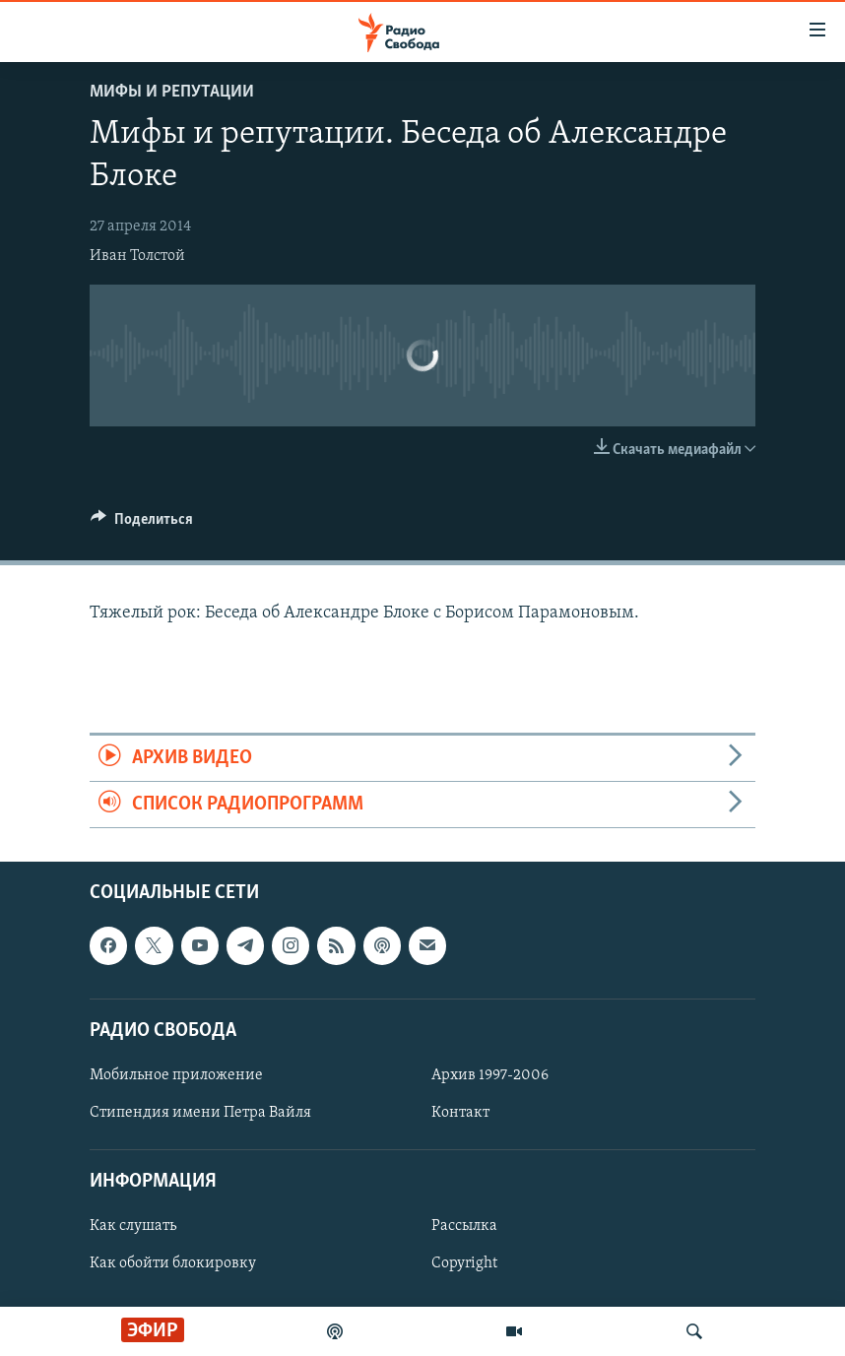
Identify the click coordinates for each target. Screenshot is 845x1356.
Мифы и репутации (172, 92)
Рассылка (464, 1227)
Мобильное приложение (176, 1075)
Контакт (460, 1113)
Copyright (464, 1264)
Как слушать (133, 1227)
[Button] (142, 524)
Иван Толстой (137, 256)
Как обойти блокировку (173, 1264)
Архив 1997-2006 (490, 1075)
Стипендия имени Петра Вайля (200, 1113)
